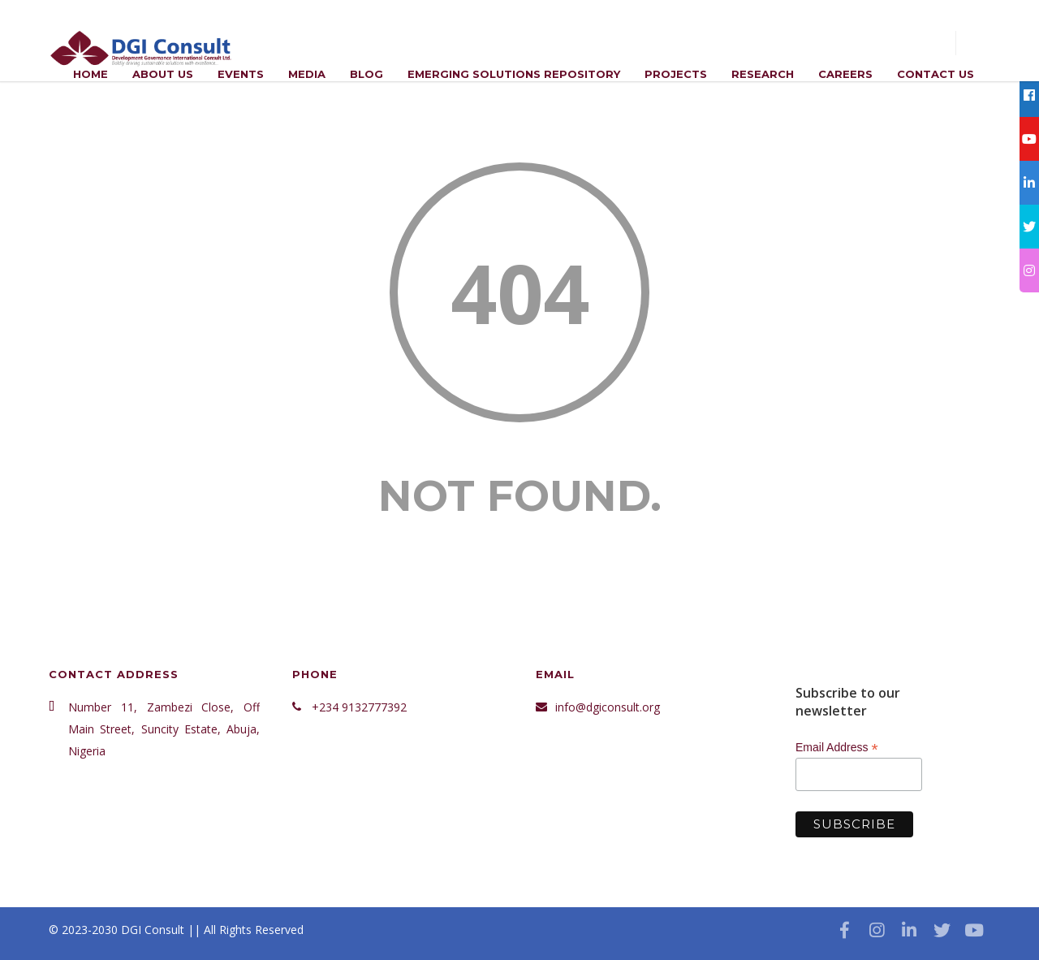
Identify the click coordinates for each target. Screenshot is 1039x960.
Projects (676, 73)
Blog (366, 73)
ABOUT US (162, 73)
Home (90, 73)
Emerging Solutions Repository (513, 73)
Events (241, 73)
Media (306, 73)
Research (762, 73)
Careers (845, 73)
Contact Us (935, 73)
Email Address (836, 747)
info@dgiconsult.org (607, 707)
